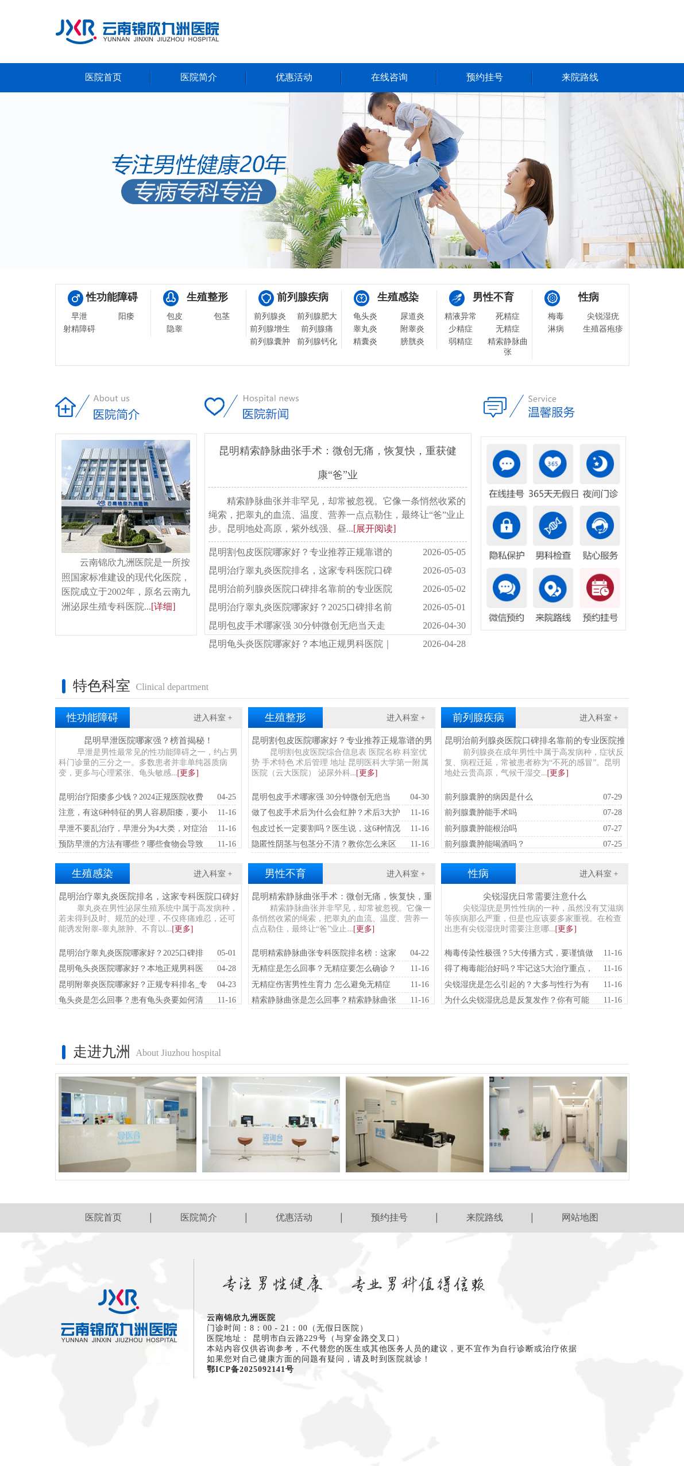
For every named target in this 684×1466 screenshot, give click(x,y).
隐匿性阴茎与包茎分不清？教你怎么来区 (340, 844)
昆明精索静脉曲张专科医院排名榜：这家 (340, 953)
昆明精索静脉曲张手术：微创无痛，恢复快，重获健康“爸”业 (367, 896)
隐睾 (175, 329)
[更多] (188, 773)
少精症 (461, 329)
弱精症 (461, 341)
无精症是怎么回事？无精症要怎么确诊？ (340, 969)
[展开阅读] (374, 528)
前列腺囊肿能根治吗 (533, 829)
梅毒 (556, 316)
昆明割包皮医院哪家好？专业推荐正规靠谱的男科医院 (355, 740)
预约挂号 (484, 77)
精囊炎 (365, 341)
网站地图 (580, 1217)
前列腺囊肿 (270, 341)
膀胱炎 (412, 341)
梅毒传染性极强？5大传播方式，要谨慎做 (533, 953)
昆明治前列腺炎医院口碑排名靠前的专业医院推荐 (539, 740)
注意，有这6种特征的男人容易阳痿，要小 (147, 813)
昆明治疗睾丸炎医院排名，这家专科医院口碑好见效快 (162, 896)
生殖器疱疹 (603, 329)
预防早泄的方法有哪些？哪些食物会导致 (147, 844)
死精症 (508, 316)
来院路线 (580, 77)
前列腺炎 (270, 316)
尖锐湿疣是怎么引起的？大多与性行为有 (533, 985)
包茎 (222, 316)
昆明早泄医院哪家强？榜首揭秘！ (148, 740)
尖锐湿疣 (603, 316)
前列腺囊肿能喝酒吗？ (533, 844)
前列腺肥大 (317, 316)
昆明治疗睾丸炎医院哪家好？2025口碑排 (147, 953)
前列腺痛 (317, 329)
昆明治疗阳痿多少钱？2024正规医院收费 (147, 797)
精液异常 (461, 316)
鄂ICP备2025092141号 (250, 1369)
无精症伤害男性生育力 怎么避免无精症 (340, 985)
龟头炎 (365, 316)
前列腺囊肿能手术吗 (533, 813)
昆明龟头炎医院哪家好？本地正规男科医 (147, 969)
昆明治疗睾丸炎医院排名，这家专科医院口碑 (337, 571)
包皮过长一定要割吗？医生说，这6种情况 (340, 829)
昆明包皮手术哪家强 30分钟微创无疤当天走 (337, 626)
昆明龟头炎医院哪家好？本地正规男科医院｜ (337, 644)
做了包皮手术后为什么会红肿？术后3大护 (340, 813)
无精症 (508, 329)
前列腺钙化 (317, 341)
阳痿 (126, 316)
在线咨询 (389, 77)
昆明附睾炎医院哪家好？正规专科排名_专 (147, 985)
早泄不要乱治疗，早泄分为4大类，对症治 (147, 829)
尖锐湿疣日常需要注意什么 (534, 896)
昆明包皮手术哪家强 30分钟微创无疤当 (340, 797)
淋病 (556, 329)
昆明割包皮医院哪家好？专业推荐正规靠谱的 (337, 552)
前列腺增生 (270, 329)
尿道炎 (412, 316)
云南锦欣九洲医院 (241, 1317)
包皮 (175, 316)
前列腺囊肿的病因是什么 (533, 797)
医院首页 (103, 77)
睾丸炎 (365, 329)
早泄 (79, 316)
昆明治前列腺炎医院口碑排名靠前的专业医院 (337, 589)
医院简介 (198, 77)
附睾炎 (412, 329)
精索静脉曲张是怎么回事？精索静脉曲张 (340, 1000)
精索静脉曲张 (508, 346)
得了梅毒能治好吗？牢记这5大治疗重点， (533, 969)
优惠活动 (294, 77)
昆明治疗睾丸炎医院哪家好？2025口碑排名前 (337, 607)
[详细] (163, 606)
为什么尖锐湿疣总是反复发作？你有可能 (533, 1000)
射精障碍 (79, 329)
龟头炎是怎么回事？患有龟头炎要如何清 (147, 1000)
